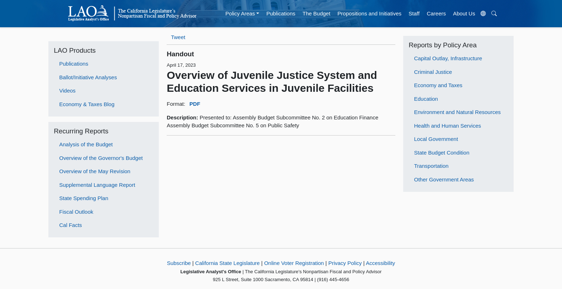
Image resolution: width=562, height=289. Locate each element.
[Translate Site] (483, 13)
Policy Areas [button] (240, 13)
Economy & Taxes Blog (86, 104)
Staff (414, 13)
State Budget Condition (441, 153)
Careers (436, 13)
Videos (67, 90)
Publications (280, 13)
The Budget (316, 13)
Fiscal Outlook (76, 212)
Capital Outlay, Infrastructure (448, 58)
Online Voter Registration (294, 263)
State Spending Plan (83, 198)
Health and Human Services (447, 126)
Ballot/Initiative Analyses (88, 77)
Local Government (436, 139)
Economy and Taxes (438, 85)
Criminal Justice (433, 72)
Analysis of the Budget (86, 144)
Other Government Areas (444, 179)
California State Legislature (227, 263)
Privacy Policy (345, 263)
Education (426, 99)
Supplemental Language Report (97, 185)
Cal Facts (70, 225)
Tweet (178, 37)
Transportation (431, 166)
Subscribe (179, 263)
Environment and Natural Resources (457, 112)
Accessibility (380, 263)
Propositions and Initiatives (369, 13)
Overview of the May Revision (94, 171)
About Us (464, 13)
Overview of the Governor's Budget (101, 158)
